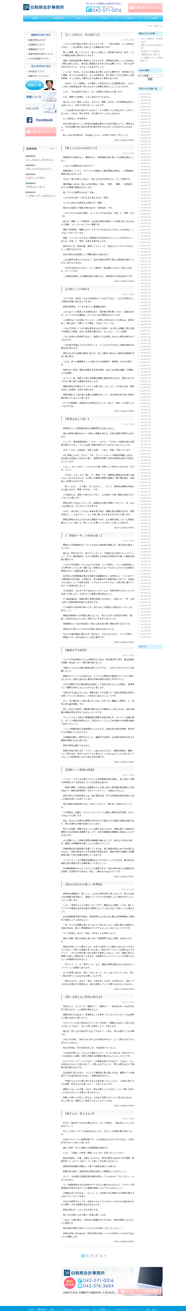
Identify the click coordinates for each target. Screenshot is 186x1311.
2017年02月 (145, 444)
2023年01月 (145, 220)
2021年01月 (145, 296)
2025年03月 (145, 138)
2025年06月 (145, 129)
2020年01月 (145, 334)
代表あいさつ (82, 18)
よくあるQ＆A (128, 18)
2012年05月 (145, 624)
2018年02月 (145, 406)
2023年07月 (145, 201)
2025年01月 (145, 144)
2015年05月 (145, 511)
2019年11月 (145, 340)
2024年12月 (145, 147)
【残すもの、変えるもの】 (79, 1113)
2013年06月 (145, 583)
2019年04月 (145, 362)
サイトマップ (136, 1304)
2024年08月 (145, 160)
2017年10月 (145, 419)
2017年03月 (145, 441)
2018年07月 (145, 391)
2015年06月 (145, 508)
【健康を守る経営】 (76, 650)
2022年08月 (145, 236)
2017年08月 (145, 425)
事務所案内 (58, 18)
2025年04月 (145, 135)
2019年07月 (145, 353)
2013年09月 (145, 574)
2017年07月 (145, 429)
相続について (56, 1304)
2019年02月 (145, 369)
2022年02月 (145, 255)
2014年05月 (145, 549)
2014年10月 (145, 533)
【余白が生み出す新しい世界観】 (83, 884)
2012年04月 (145, 627)
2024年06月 (145, 167)
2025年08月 (145, 122)
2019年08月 (145, 350)
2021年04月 (145, 286)
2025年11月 (145, 113)
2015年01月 (145, 523)
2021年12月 (145, 261)
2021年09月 (145, 271)
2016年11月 (145, 454)
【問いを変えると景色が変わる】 (83, 997)
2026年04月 (145, 97)
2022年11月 (145, 226)
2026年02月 (145, 103)
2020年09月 (145, 309)
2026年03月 (145, 100)
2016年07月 (145, 466)
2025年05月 (145, 132)
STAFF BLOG (122, 1304)
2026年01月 (145, 107)
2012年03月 (145, 631)
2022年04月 (145, 249)
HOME (35, 18)
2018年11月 (145, 378)
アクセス (105, 18)
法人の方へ (70, 1304)
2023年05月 (145, 208)
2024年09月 (145, 157)
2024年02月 (145, 179)
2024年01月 (145, 182)
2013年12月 (145, 564)
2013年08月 (145, 577)
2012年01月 (145, 637)
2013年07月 (145, 580)
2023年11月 (145, 189)
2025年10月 (145, 116)
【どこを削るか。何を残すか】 (82, 34)
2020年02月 (145, 331)
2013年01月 (145, 599)
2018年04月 (145, 400)
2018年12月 (145, 375)
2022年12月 (145, 223)
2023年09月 (145, 195)
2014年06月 (145, 545)
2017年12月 (145, 413)
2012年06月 (145, 621)
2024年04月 (145, 173)
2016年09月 (145, 460)
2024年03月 (145, 176)
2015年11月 (145, 492)
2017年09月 (145, 422)
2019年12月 (145, 337)
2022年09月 (145, 233)
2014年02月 (145, 558)
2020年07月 (145, 315)
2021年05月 (145, 283)
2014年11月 (145, 530)
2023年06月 (145, 204)
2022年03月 (145, 252)
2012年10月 (145, 609)
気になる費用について (103, 1304)
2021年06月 (145, 280)
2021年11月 (145, 264)
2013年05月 (145, 587)
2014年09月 (145, 536)
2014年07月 (145, 542)
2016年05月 (145, 473)
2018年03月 (145, 403)
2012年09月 (145, 612)
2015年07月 (145, 504)
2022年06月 (145, 242)
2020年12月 (145, 299)
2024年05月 (145, 170)
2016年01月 (145, 485)
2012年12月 (145, 602)
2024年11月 (145, 151)
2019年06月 (145, 356)
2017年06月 (145, 432)
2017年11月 (145, 416)
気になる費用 (151, 18)
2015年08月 (145, 501)
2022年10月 (145, 230)
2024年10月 (145, 154)
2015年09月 (145, 498)
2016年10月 (145, 457)
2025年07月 (145, 125)
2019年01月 (145, 372)
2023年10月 (145, 192)
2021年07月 (145, 277)
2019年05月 (145, 359)
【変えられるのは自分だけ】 (81, 148)
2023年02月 (145, 217)
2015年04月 (145, 514)
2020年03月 (145, 328)
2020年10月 (145, 305)
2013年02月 (145, 596)
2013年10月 (145, 571)
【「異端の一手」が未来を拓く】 (83, 535)
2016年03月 (145, 479)
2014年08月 (145, 539)
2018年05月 (145, 397)
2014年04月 (145, 552)
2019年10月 (145, 343)
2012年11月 (145, 605)
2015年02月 (145, 520)
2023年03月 (145, 214)
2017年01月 (145, 448)
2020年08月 (145, 312)
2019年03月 (145, 365)
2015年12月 (145, 489)
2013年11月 (145, 568)
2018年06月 (145, 394)
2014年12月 (145, 526)
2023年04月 (145, 211)
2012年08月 (145, 615)
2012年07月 (145, 618)
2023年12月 (145, 185)
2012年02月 (145, 634)
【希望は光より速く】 (77, 419)
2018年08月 (145, 387)
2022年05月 (145, 245)
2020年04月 (145, 324)
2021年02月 (145, 293)
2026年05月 (145, 94)
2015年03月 (145, 517)
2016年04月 (145, 476)
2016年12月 (145, 451)
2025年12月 (145, 110)
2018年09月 (145, 384)
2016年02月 (145, 482)
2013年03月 (145, 593)
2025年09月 (145, 119)
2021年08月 (145, 274)
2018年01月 (145, 410)
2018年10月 (145, 381)
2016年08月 (145, 463)
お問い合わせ (151, 1304)
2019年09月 (145, 347)
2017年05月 (145, 435)
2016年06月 (145, 470)
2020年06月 (145, 318)
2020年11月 (145, 302)
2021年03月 (145, 290)
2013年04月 (145, 590)
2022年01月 (145, 258)
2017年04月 (145, 438)
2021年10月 (145, 268)
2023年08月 (145, 198)
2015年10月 (145, 495)
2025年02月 (145, 141)
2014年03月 (145, 555)
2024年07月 (145, 163)
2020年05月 (145, 321)
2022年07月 (145, 239)
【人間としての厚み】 (77, 289)
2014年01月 (145, 561)
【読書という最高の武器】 (79, 769)
